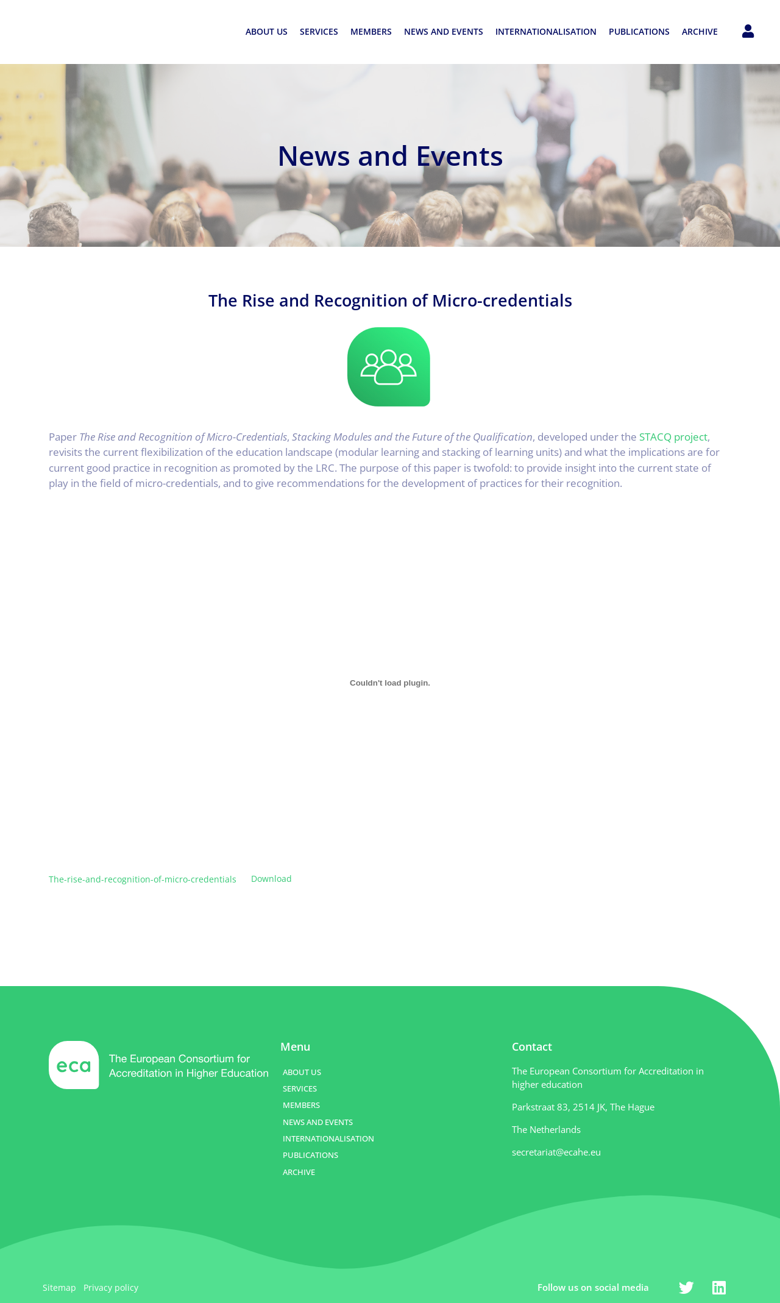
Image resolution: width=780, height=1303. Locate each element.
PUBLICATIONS (639, 31)
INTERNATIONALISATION (546, 31)
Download (271, 878)
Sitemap (59, 1287)
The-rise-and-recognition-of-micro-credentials (142, 878)
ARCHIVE (700, 31)
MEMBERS (371, 31)
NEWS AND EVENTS (443, 31)
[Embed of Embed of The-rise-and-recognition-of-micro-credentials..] (390, 682)
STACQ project (673, 437)
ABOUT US (267, 31)
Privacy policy (110, 1287)
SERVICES (319, 31)
